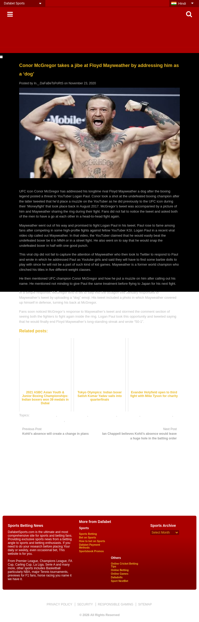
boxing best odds (43, 415)
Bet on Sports (87, 537)
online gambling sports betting (41, 420)
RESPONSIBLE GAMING (115, 604)
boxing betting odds (72, 415)
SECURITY (85, 604)
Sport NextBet (119, 581)
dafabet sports (128, 415)
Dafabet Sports (14, 3)
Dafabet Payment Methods (89, 546)
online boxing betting (156, 415)
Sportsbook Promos (91, 551)
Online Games (119, 573)
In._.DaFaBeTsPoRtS (48, 83)
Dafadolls (117, 577)
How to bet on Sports (92, 541)
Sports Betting (88, 534)
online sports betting (81, 420)
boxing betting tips (102, 415)
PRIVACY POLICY (59, 604)
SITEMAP (145, 604)
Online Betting (120, 570)
